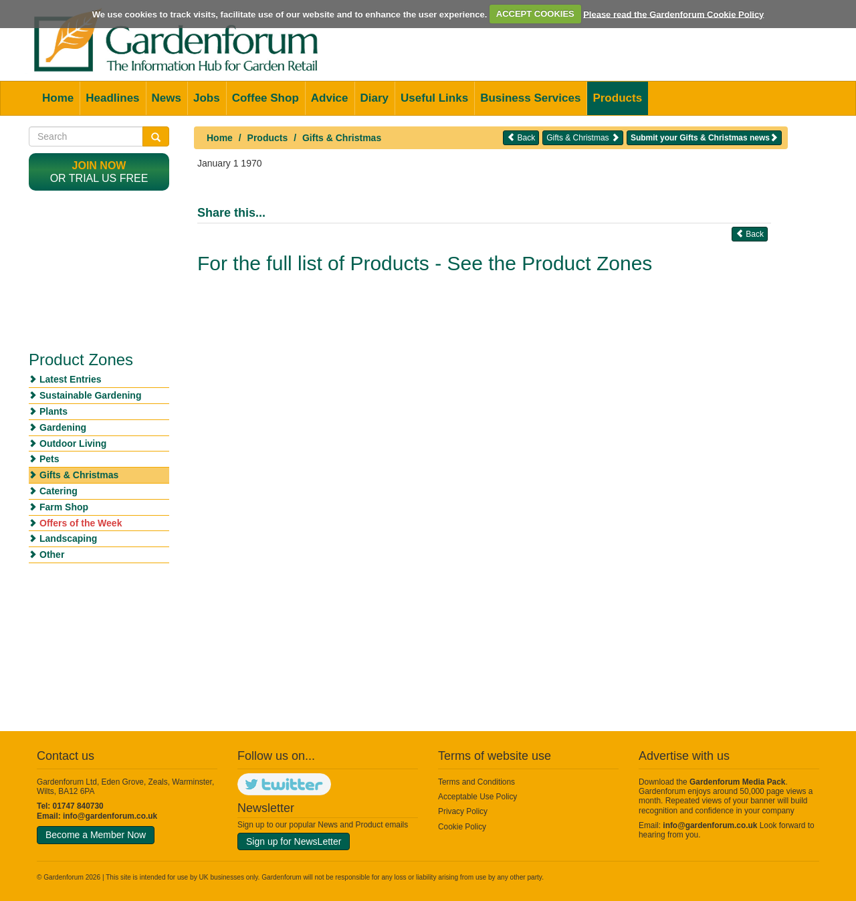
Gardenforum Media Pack (737, 782)
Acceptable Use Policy (477, 796)
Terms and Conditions (476, 782)
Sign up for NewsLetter (293, 841)
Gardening (62, 427)
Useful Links (434, 98)
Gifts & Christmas (341, 137)
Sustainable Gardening (90, 395)
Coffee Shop (265, 98)
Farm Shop (63, 507)
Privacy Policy (463, 811)
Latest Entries (70, 379)
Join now (99, 165)
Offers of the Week (80, 523)
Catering (58, 491)
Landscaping (68, 538)
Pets (49, 459)
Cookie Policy (462, 826)
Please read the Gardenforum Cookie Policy (673, 14)
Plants (53, 411)
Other (51, 554)
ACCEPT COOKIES (535, 14)
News (166, 98)
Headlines (112, 98)
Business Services (530, 98)
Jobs (206, 98)
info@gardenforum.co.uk (110, 816)
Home (58, 98)
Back (521, 137)
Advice (329, 98)
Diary (374, 98)
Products (617, 98)
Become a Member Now (95, 834)
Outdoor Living (72, 443)
